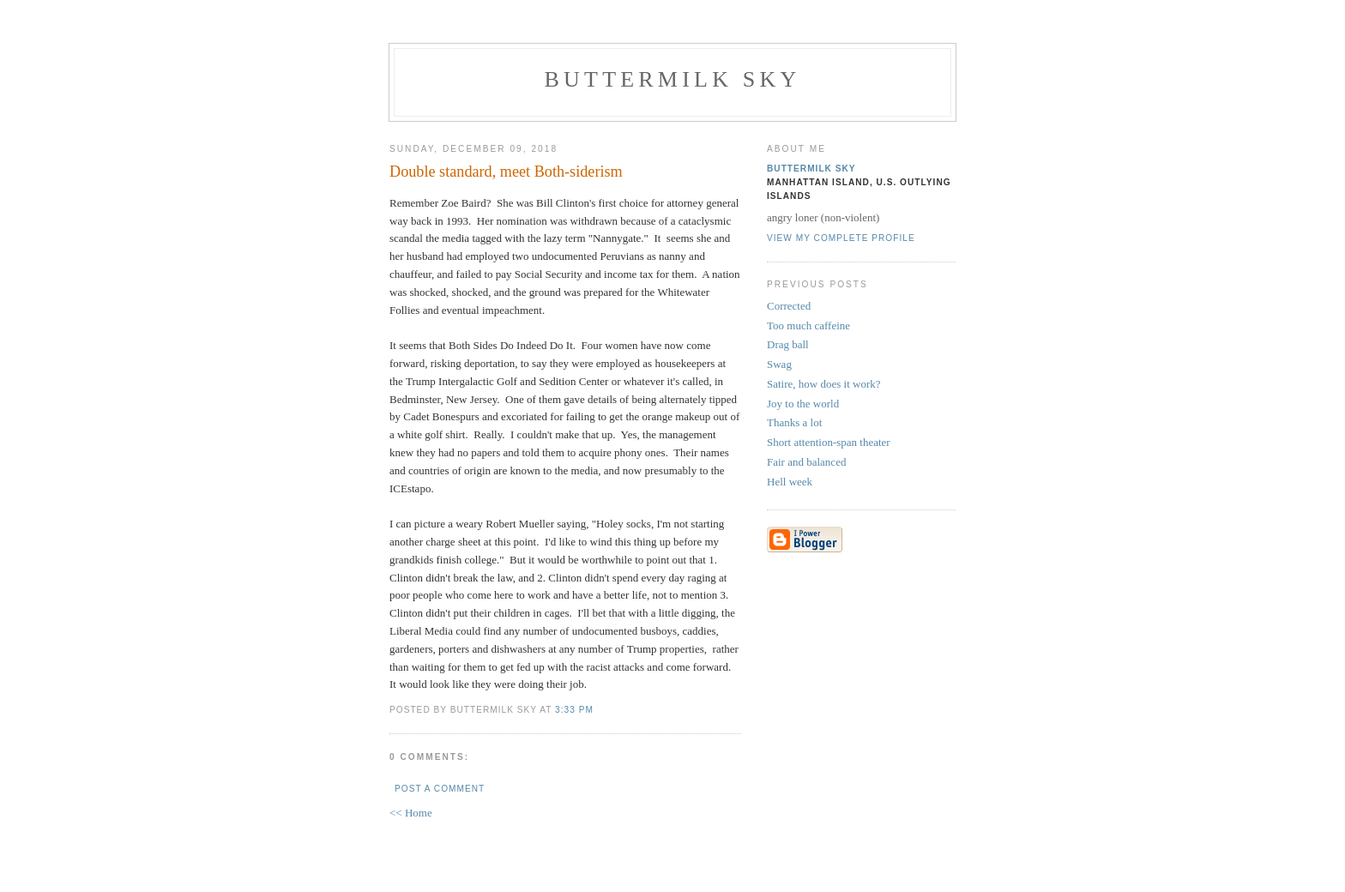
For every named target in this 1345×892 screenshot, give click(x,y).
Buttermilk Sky (673, 79)
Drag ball (788, 344)
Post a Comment (440, 788)
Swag (779, 364)
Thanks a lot (794, 422)
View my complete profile (841, 238)
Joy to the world (803, 403)
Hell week (789, 481)
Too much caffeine (808, 325)
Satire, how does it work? (824, 383)
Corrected (789, 305)
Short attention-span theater (828, 442)
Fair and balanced (806, 461)
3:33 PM (574, 709)
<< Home (410, 812)
